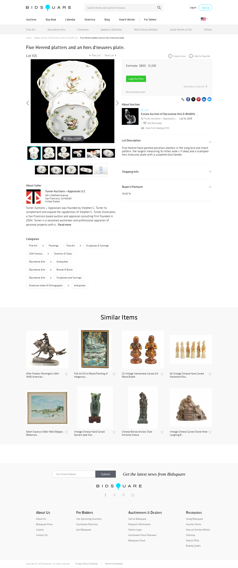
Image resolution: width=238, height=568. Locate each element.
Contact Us (42, 535)
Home (28, 38)
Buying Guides (193, 545)
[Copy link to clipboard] (183, 99)
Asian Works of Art (181, 29)
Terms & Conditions (114, 563)
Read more (64, 224)
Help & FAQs (192, 540)
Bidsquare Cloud (136, 540)
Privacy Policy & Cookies (87, 563)
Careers (40, 529)
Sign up (205, 7)
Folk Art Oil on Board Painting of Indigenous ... (91, 375)
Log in (193, 7)
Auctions (31, 19)
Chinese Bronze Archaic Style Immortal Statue (137, 433)
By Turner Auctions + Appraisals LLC (159, 118)
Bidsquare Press (44, 524)
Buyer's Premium (132, 187)
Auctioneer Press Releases (142, 535)
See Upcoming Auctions (89, 518)
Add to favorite (202, 56)
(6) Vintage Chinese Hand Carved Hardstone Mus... (187, 375)
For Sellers (150, 19)
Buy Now (51, 19)
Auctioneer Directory (87, 524)
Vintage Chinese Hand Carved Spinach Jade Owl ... (89, 433)
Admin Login (135, 529)
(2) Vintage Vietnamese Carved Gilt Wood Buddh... (140, 375)
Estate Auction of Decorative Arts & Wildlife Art (55, 38)
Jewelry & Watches (111, 29)
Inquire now (179, 56)
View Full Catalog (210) (154, 128)
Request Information (139, 524)
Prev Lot (94, 55)
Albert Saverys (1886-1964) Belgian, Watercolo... (44, 433)
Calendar (70, 19)
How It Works (127, 19)
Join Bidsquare (83, 529)
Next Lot (110, 55)
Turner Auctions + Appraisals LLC (65, 191)
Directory (90, 19)
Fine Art (30, 29)
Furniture (83, 29)
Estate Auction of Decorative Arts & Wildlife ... (169, 114)
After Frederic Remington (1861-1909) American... (43, 375)
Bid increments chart (135, 92)
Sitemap (190, 535)
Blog (107, 19)
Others (208, 29)
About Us (41, 518)
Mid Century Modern (146, 29)
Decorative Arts (56, 29)
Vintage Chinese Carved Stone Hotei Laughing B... (189, 433)
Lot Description (131, 140)
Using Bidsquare (194, 518)
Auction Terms (193, 524)
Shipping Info (130, 171)
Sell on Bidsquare (137, 518)
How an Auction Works (198, 529)
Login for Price (136, 78)
